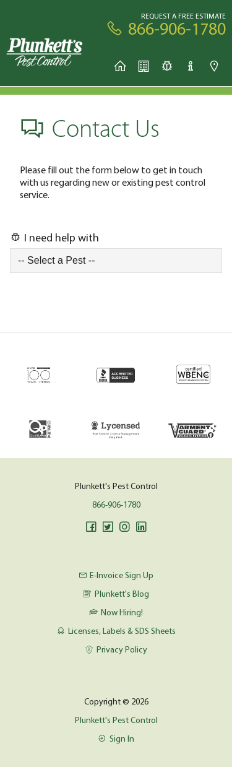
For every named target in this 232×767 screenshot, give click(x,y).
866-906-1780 (116, 504)
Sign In (116, 738)
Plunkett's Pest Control (116, 720)
